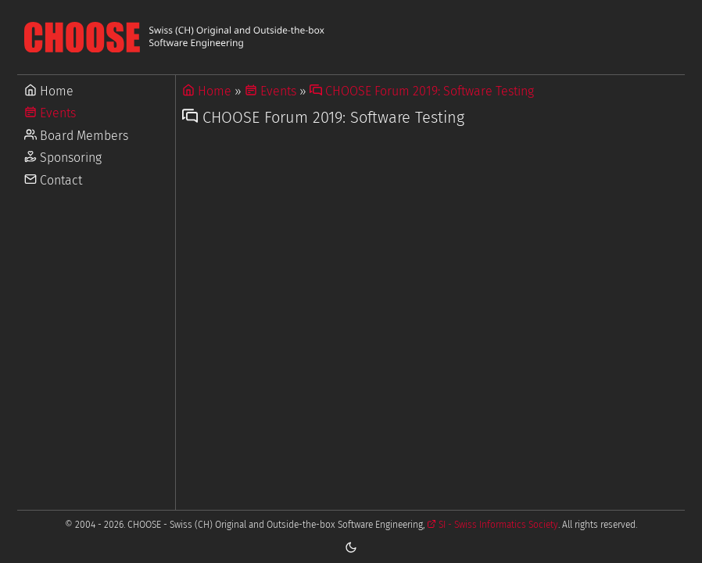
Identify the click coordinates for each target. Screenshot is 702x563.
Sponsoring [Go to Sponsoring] (63, 157)
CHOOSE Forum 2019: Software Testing (422, 91)
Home (206, 91)
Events (270, 91)
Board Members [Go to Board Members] (76, 135)
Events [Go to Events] (50, 113)
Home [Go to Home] (48, 91)
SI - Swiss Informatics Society (492, 524)
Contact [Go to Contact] (53, 180)
